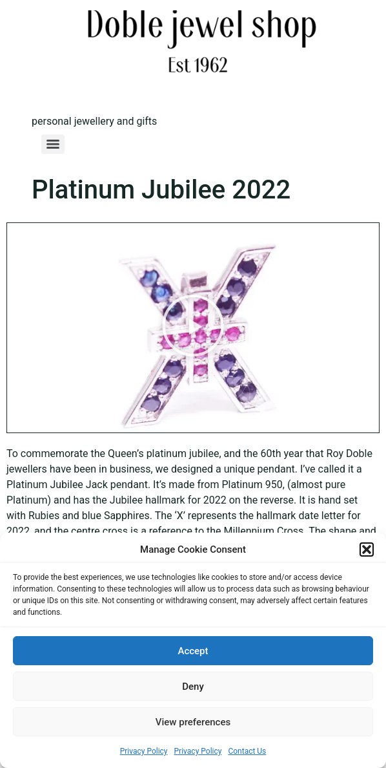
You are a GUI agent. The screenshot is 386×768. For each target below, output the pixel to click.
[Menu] (53, 144)
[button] (366, 549)
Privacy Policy (144, 751)
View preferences (193, 722)
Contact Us (247, 751)
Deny (193, 686)
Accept (193, 651)
